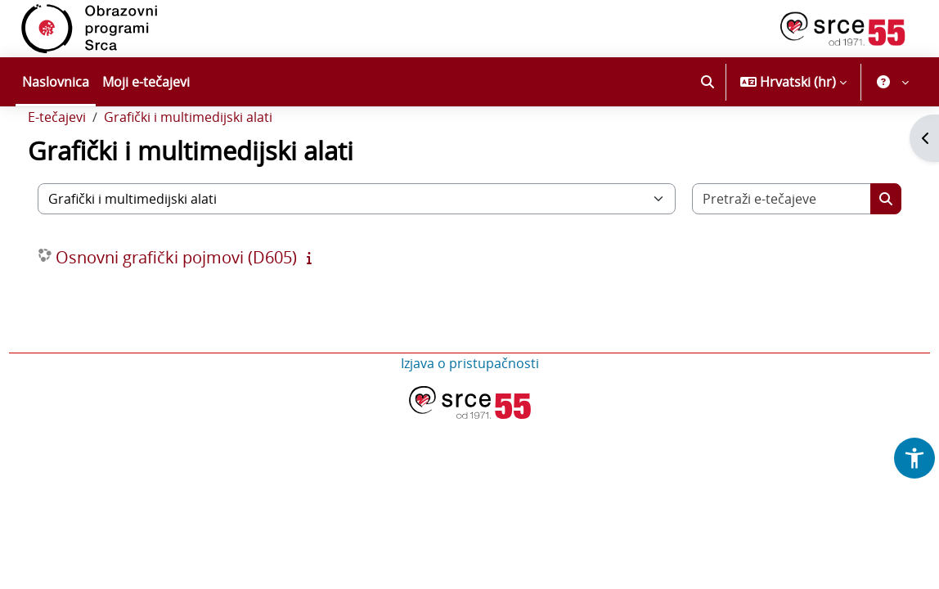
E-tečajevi (87, 162)
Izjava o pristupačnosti (470, 408)
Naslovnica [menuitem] (55, 82)
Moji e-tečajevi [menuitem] (146, 82)
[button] (707, 81)
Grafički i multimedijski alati (218, 162)
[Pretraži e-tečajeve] (759, 243)
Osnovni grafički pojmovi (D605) (206, 302)
